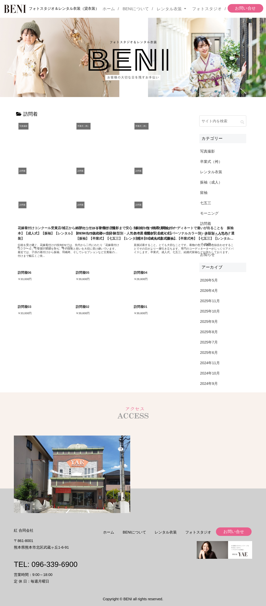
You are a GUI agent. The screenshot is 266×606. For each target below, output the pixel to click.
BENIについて (136, 8)
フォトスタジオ (207, 8)
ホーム (109, 8)
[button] (242, 122)
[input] (222, 121)
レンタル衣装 (170, 9)
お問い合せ (245, 8)
